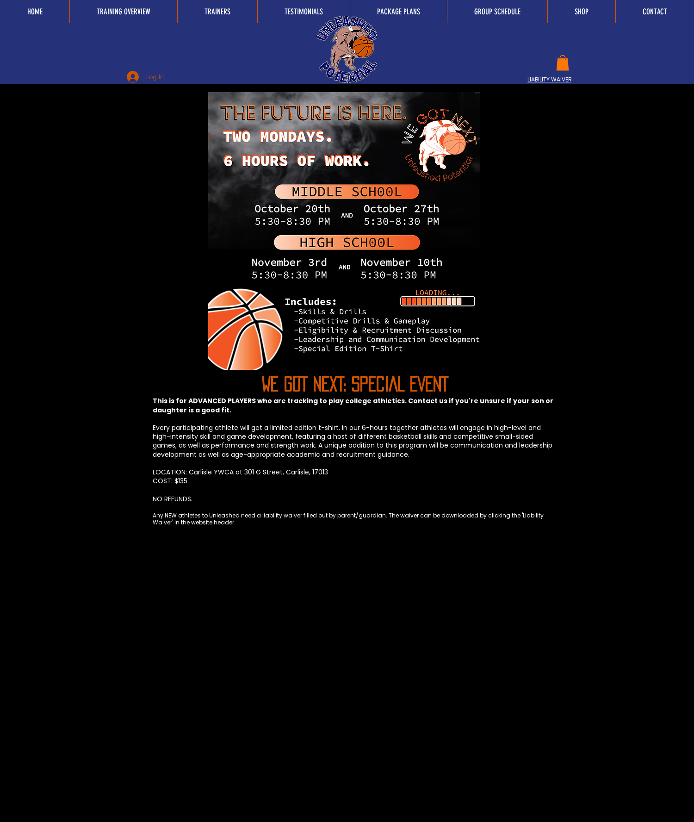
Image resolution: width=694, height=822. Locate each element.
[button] (562, 62)
